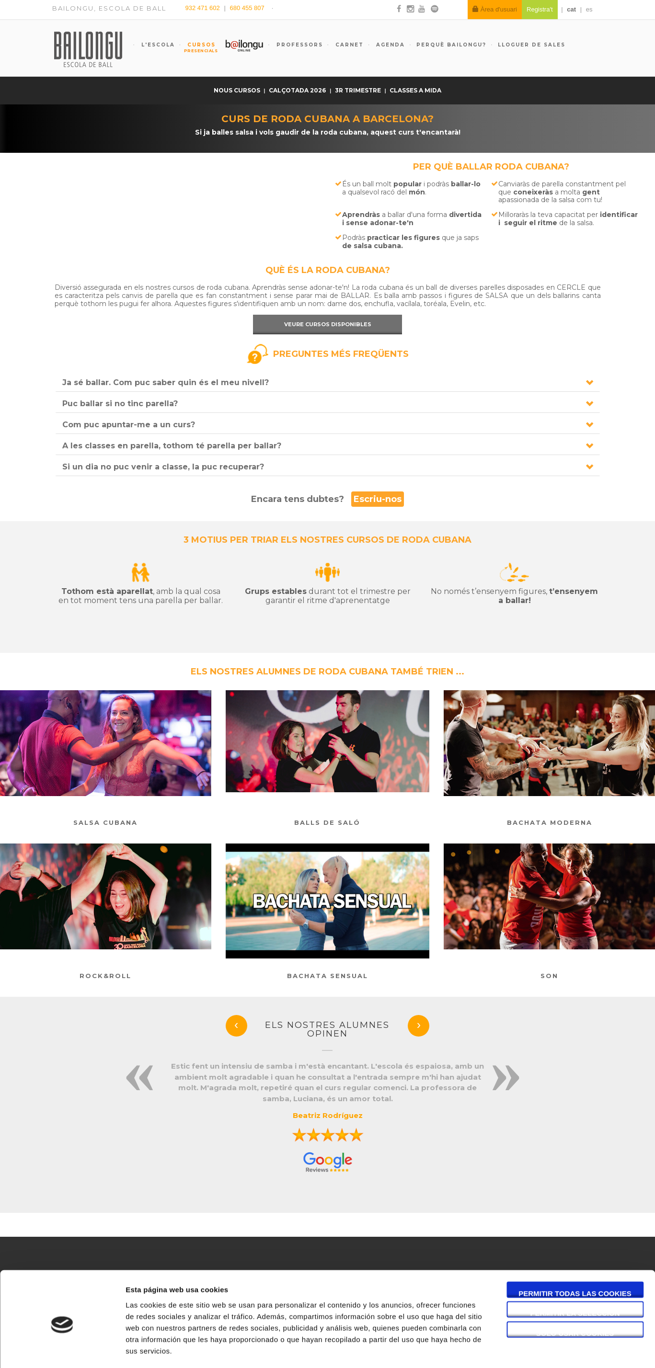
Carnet (348, 45)
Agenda (389, 45)
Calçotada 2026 (298, 90)
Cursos (197, 47)
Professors (298, 45)
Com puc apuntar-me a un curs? (128, 424)
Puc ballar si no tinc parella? (120, 403)
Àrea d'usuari (494, 9)
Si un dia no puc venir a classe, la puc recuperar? (163, 466)
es (589, 9)
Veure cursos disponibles (327, 324)
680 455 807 (247, 7)
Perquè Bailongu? (451, 45)
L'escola (157, 45)
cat (571, 9)
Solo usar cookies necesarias (575, 1292)
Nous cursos (238, 90)
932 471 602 (203, 7)
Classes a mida (415, 90)
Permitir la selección (575, 1273)
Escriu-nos (378, 499)
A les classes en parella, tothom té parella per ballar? (171, 445)
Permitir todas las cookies (575, 1253)
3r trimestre (358, 90)
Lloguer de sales (531, 45)
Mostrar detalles (515, 1349)
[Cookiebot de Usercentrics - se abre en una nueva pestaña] (62, 1349)
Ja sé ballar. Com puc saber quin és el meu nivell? (165, 382)
